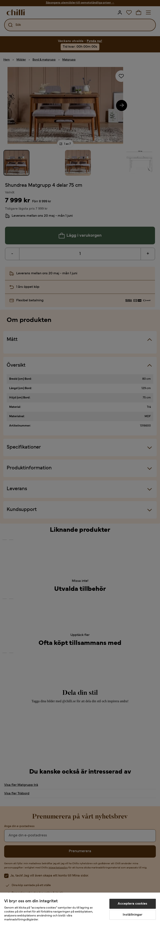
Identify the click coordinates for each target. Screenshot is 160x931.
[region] (80, 912)
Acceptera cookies (132, 903)
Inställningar (132, 914)
